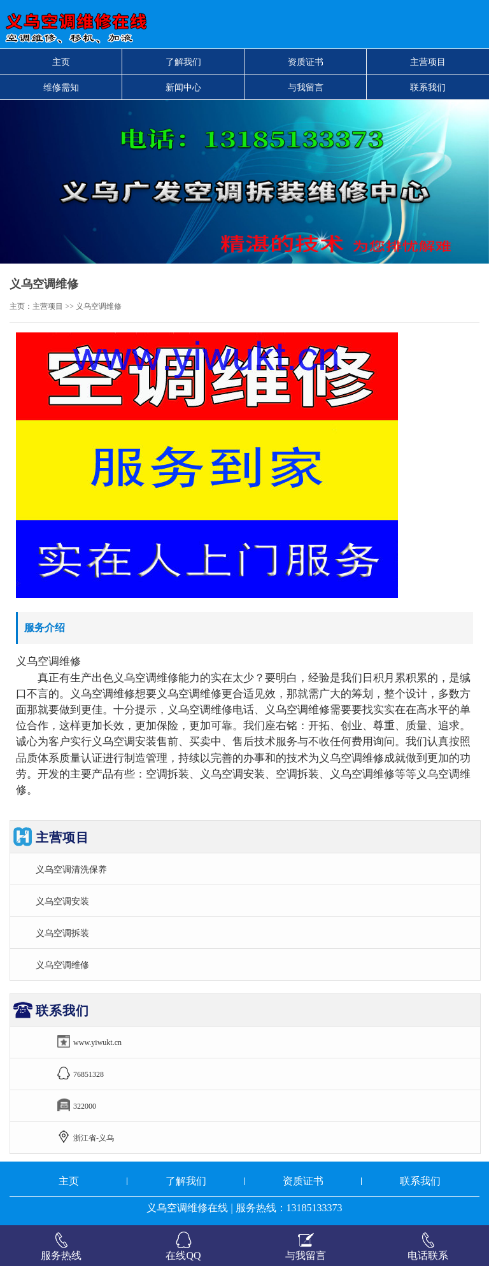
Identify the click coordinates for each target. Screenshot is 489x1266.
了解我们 (183, 62)
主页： (21, 306)
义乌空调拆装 (62, 933)
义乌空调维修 (62, 965)
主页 (61, 62)
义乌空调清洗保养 (71, 869)
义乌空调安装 (62, 901)
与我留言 (305, 87)
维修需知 (61, 87)
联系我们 (428, 87)
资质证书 (305, 62)
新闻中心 (183, 87)
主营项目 (428, 62)
